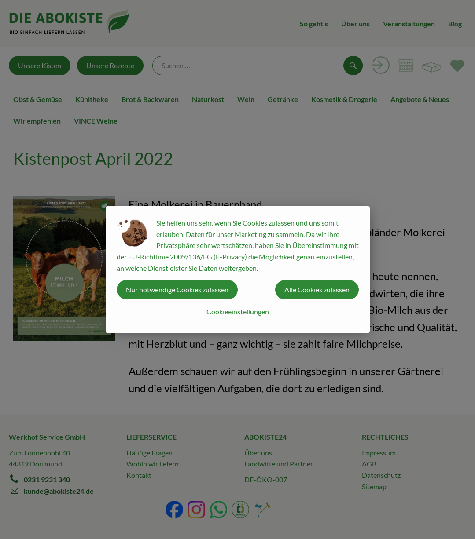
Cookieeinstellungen (237, 311)
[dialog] (237, 269)
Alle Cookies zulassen (317, 289)
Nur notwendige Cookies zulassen (177, 289)
